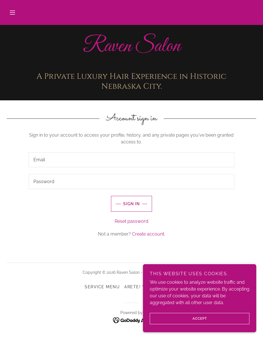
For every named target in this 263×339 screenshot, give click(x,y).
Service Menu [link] (102, 287)
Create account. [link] (148, 234)
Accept (178, 318)
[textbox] (131, 159)
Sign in (125, 204)
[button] (12, 12)
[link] (131, 49)
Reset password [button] (131, 221)
